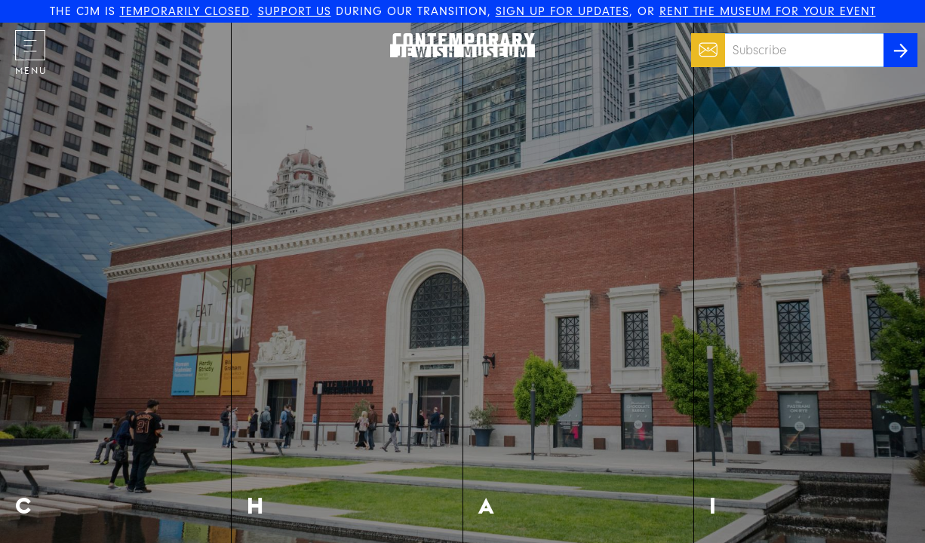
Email (704, 42)
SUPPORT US (294, 11)
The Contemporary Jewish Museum (455, 33)
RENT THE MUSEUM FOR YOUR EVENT (767, 11)
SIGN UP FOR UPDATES (562, 11)
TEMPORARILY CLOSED (185, 11)
